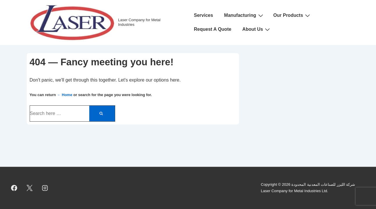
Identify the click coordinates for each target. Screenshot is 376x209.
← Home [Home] (64, 95)
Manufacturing (244, 15)
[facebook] (14, 188)
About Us (256, 29)
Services (203, 15)
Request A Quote (212, 29)
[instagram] (45, 188)
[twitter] (29, 188)
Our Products (292, 15)
